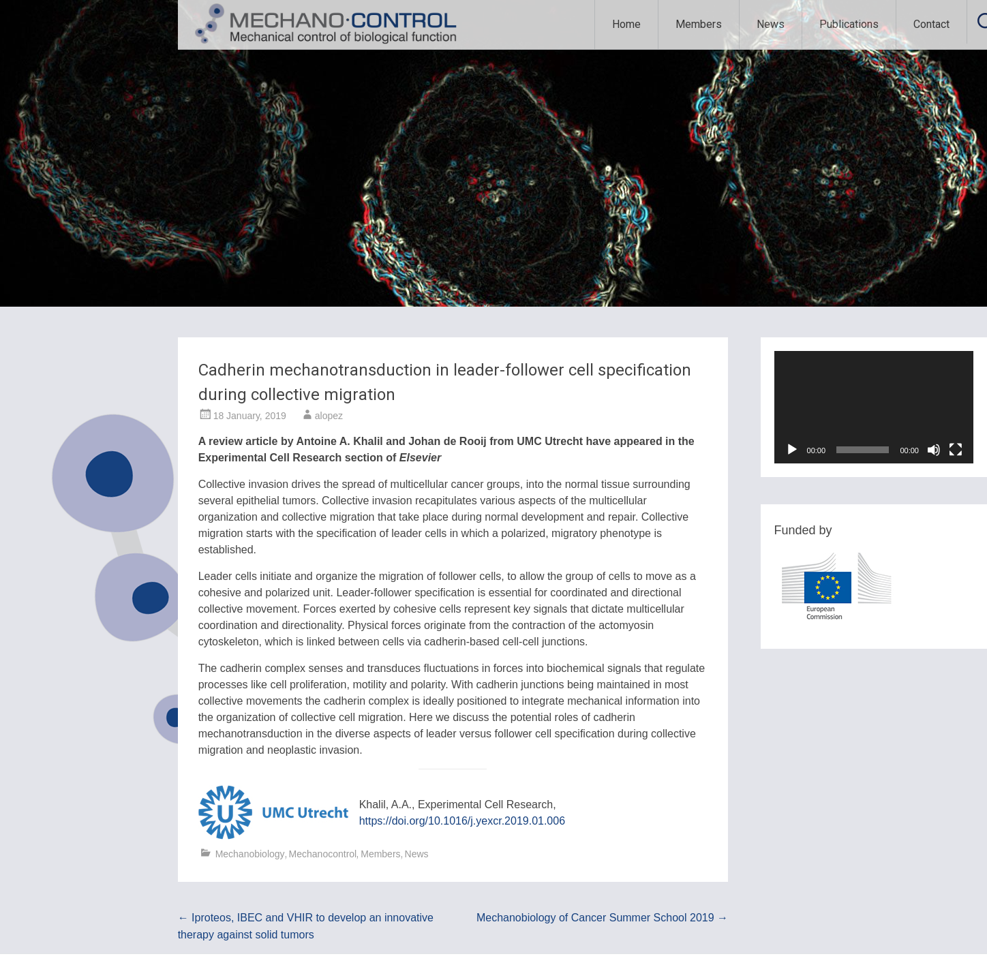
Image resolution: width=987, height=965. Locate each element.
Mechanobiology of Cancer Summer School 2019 (602, 917)
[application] (873, 407)
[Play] (792, 450)
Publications (849, 24)
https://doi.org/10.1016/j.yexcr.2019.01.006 (462, 821)
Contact (931, 24)
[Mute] (934, 450)
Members (698, 24)
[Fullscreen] (955, 450)
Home (626, 24)
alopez (329, 415)
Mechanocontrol (323, 853)
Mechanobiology (250, 853)
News (771, 24)
